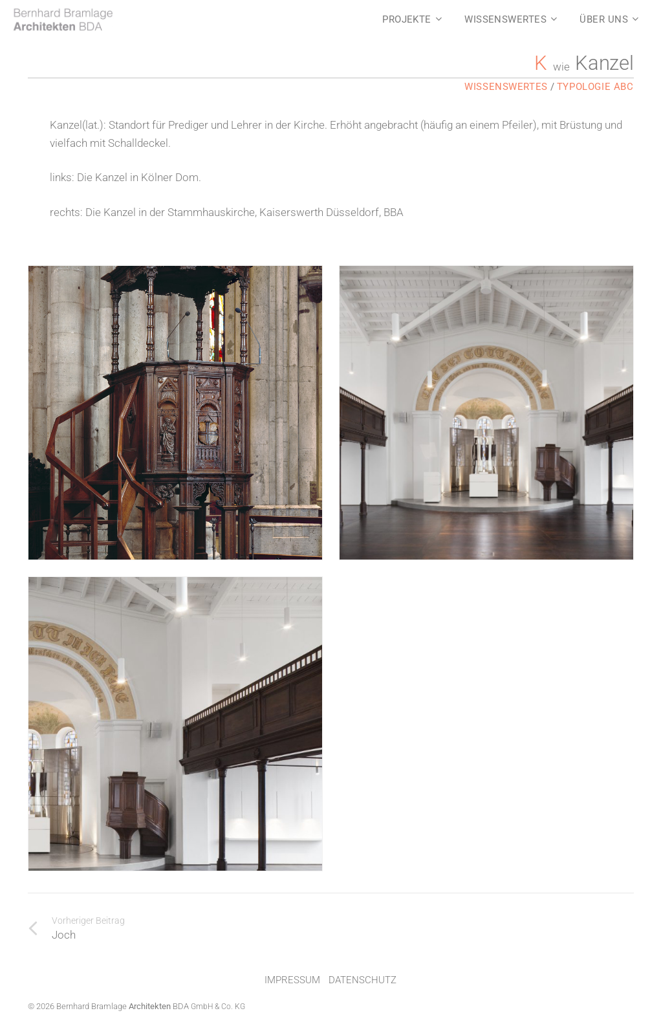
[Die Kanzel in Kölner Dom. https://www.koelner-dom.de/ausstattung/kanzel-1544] (175, 412)
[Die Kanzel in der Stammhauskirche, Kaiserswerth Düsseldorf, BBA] (175, 723)
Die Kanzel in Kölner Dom (138, 177)
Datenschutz (362, 980)
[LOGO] (62, 19)
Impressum (292, 980)
